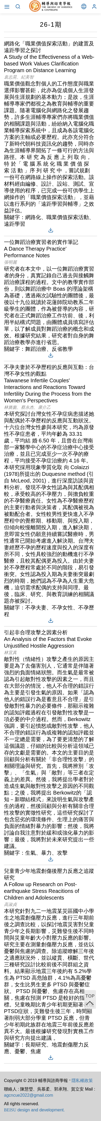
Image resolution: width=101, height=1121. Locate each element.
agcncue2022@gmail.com (28, 1095)
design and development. (34, 1110)
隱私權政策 (82, 1080)
